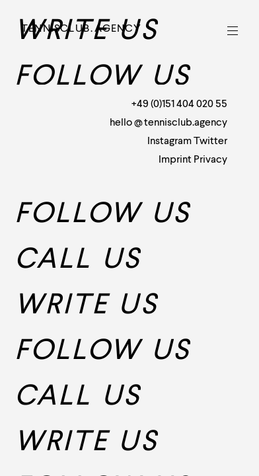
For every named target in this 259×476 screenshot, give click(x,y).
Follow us (102, 81)
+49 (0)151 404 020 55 (179, 104)
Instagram (169, 141)
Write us (86, 310)
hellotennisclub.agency (168, 123)
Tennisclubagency (81, 29)
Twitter (210, 141)
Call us (78, 264)
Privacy (210, 160)
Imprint (175, 160)
